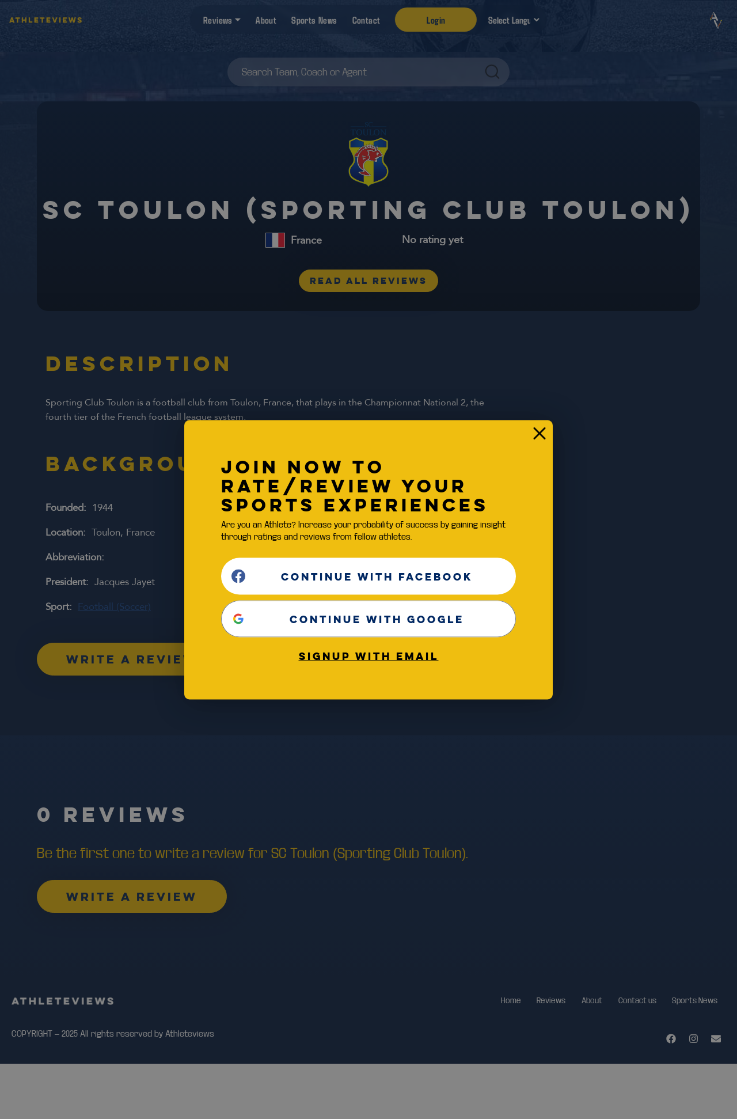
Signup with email (369, 655)
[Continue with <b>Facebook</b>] (368, 575)
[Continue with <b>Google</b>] (368, 618)
